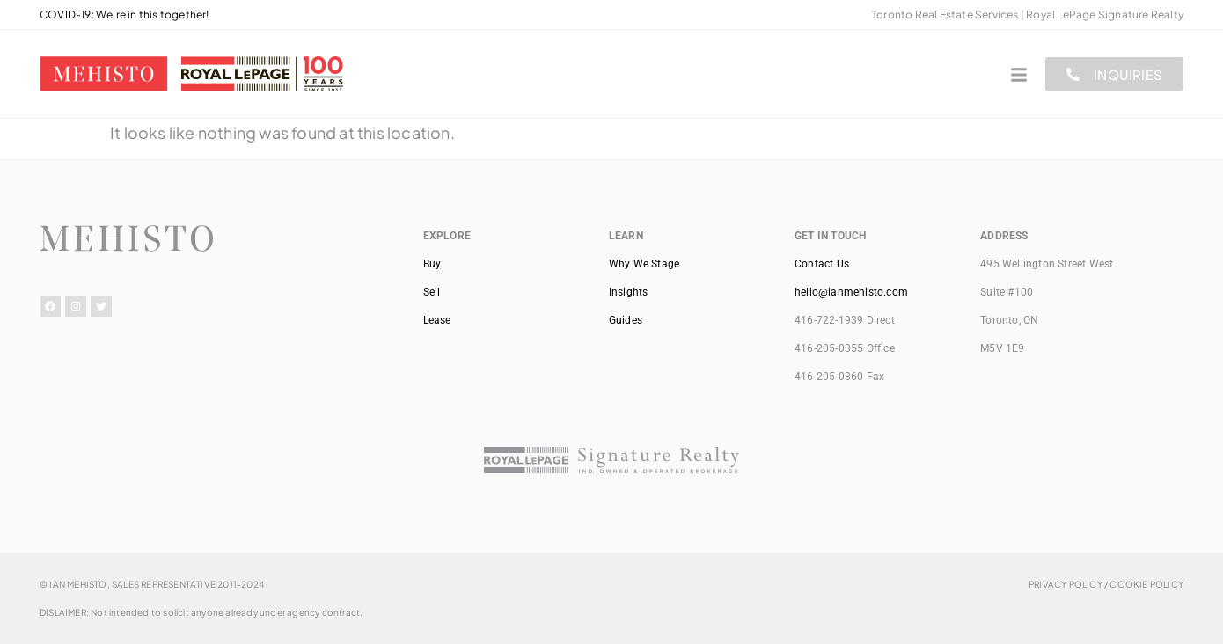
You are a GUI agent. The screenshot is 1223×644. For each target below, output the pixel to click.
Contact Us (822, 264)
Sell (432, 292)
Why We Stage (644, 264)
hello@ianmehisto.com (851, 292)
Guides (625, 320)
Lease (437, 320)
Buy (432, 264)
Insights (628, 292)
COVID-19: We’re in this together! (124, 14)
